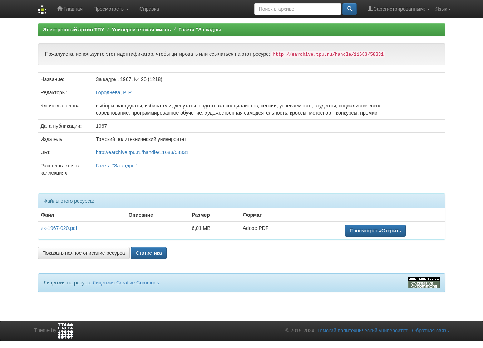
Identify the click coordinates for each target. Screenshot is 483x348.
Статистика (148, 253)
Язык (443, 9)
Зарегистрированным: (399, 9)
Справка (149, 9)
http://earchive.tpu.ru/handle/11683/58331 (142, 152)
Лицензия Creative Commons (126, 283)
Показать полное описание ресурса (84, 253)
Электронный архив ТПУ (73, 29)
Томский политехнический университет (362, 330)
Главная (70, 9)
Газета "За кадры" (201, 29)
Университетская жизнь (141, 29)
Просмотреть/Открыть (375, 230)
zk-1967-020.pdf (59, 228)
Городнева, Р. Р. (114, 92)
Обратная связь (430, 330)
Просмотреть (111, 9)
